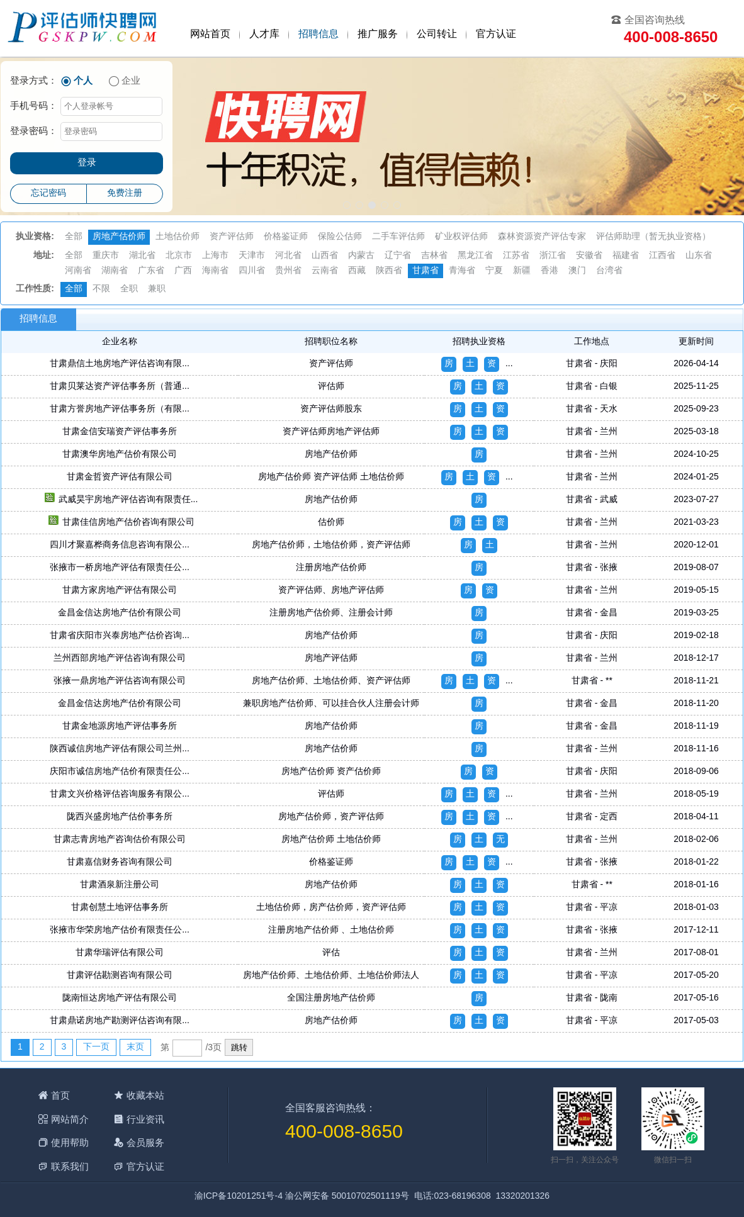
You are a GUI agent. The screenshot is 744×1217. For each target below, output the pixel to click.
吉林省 (434, 256)
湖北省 (142, 256)
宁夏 (494, 271)
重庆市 (106, 256)
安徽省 (589, 256)
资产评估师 (232, 237)
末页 (135, 1047)
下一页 (96, 1047)
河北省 (288, 256)
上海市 (215, 256)
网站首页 (210, 34)
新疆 (522, 271)
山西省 (325, 256)
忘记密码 (48, 193)
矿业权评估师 (461, 237)
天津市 (252, 256)
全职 (129, 289)
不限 (101, 289)
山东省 (698, 256)
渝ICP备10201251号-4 (238, 1196)
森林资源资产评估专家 (542, 237)
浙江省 (552, 256)
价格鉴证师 (286, 237)
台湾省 (609, 271)
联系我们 (70, 1166)
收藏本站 (145, 1095)
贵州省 (288, 271)
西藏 (357, 271)
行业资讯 (145, 1119)
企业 (130, 81)
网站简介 (70, 1119)
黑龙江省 (475, 256)
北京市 (179, 256)
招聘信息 (318, 34)
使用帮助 (70, 1142)
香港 (549, 271)
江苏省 (516, 256)
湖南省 (114, 271)
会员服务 (145, 1142)
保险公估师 (340, 237)
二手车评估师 (398, 237)
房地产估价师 (119, 237)
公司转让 (437, 34)
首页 (60, 1095)
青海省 (462, 271)
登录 (86, 163)
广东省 (151, 271)
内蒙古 (361, 256)
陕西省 (389, 271)
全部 (73, 237)
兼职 (157, 289)
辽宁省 (398, 256)
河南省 (78, 271)
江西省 (662, 256)
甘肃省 (425, 271)
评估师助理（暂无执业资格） (653, 237)
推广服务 (378, 34)
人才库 (264, 34)
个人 (83, 81)
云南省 (325, 271)
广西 (183, 271)
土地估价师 (177, 237)
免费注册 (124, 193)
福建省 (625, 256)
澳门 (577, 271)
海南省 (215, 271)
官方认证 (496, 34)
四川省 (252, 271)
